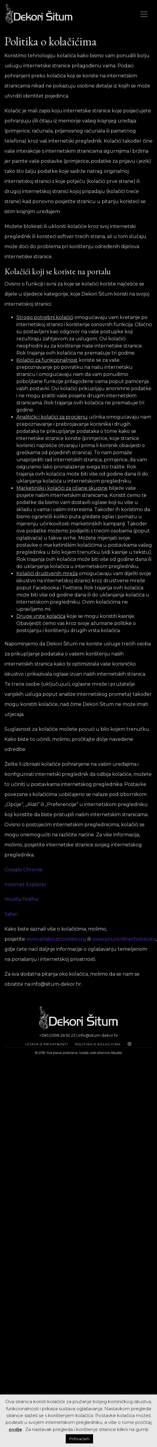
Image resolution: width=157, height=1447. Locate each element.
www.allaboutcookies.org (56, 939)
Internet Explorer (25, 884)
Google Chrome (23, 869)
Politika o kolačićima (98, 1044)
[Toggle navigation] (144, 14)
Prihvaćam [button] (79, 1438)
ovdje (15, 1429)
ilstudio (116, 1053)
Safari (11, 914)
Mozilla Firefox (21, 899)
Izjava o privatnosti (46, 1044)
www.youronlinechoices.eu (124, 939)
